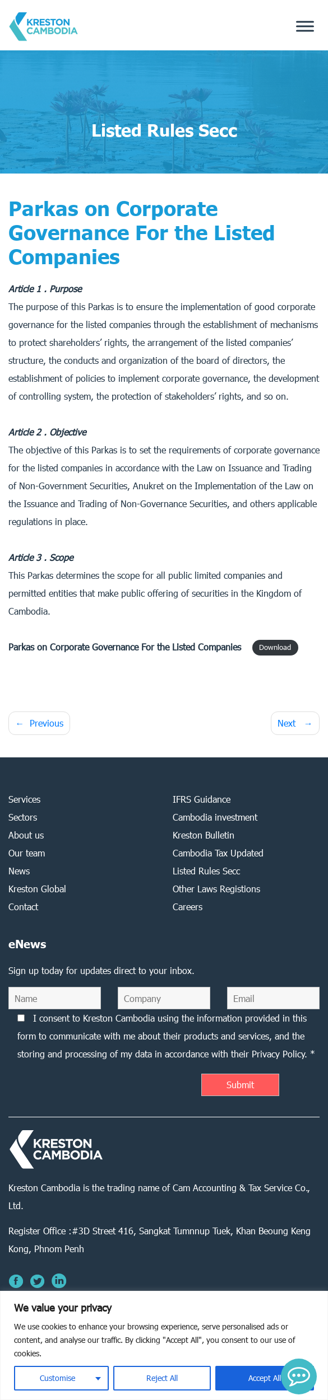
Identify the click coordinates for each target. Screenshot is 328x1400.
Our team (26, 853)
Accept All (264, 1378)
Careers (187, 906)
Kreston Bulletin (203, 835)
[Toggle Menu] (305, 26)
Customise (57, 1378)
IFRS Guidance (201, 799)
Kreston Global (37, 888)
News (19, 870)
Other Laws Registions (216, 888)
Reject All (162, 1378)
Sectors (22, 817)
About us (26, 835)
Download (275, 648)
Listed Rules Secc (206, 870)
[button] (299, 1376)
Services (24, 799)
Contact (23, 906)
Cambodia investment (215, 817)
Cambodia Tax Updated (218, 853)
